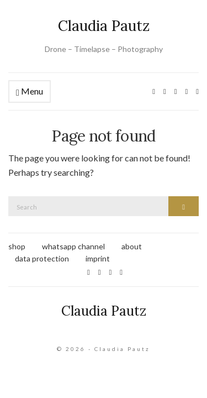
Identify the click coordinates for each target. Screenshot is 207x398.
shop (16, 246)
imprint (98, 258)
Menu (29, 91)
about (131, 246)
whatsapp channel (73, 246)
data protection (42, 258)
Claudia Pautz (104, 26)
